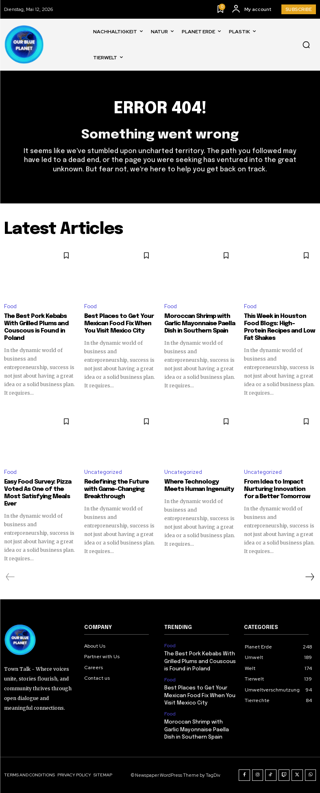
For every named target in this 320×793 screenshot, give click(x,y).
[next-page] (309, 577)
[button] (306, 44)
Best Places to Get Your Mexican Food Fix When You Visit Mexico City (119, 323)
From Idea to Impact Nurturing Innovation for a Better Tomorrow (277, 489)
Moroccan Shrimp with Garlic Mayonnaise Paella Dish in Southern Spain (199, 323)
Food (10, 306)
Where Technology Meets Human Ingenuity (199, 486)
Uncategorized (103, 472)
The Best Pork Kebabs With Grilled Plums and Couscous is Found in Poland (200, 661)
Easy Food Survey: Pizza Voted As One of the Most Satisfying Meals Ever (37, 493)
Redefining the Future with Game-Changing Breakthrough (116, 489)
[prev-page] (10, 577)
